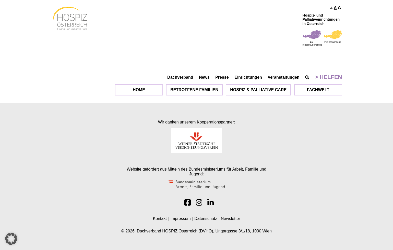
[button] (11, 239)
